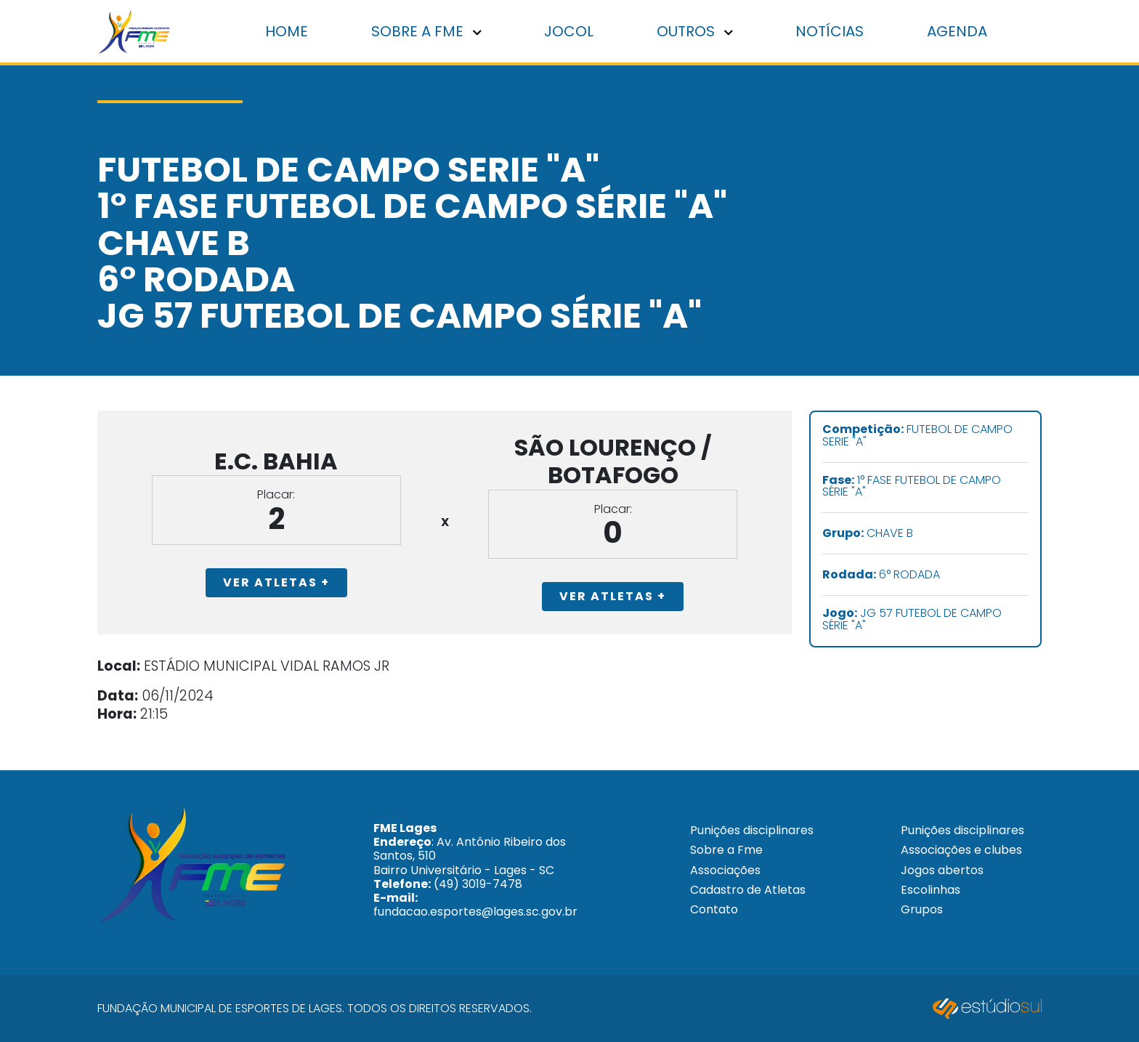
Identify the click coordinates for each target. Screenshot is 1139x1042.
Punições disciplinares (752, 830)
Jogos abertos (942, 870)
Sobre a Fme (726, 850)
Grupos (922, 909)
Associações (725, 870)
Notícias (829, 31)
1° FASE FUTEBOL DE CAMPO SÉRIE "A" (911, 486)
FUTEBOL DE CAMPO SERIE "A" (917, 436)
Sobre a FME (426, 31)
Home (286, 31)
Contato (714, 909)
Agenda (957, 31)
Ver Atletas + (276, 582)
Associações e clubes (961, 850)
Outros (695, 31)
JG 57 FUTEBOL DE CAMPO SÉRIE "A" (912, 619)
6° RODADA (881, 575)
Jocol (568, 31)
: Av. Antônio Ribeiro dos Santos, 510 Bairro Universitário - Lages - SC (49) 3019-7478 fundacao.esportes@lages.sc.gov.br (475, 869)
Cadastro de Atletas (748, 890)
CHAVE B (867, 534)
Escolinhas (930, 890)
